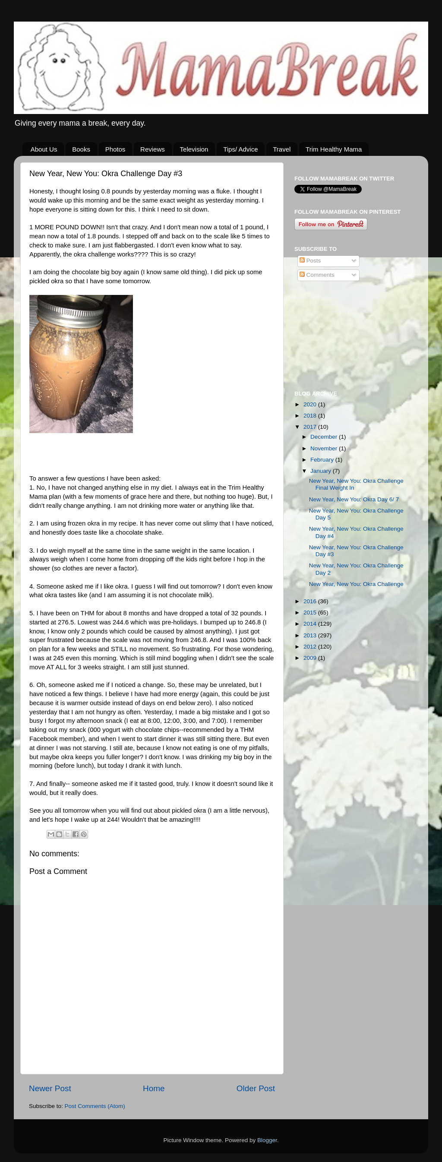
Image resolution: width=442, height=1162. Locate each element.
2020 (310, 404)
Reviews (152, 149)
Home (153, 1088)
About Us (44, 149)
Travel (281, 149)
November (324, 448)
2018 (310, 415)
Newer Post (50, 1088)
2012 (310, 646)
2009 (310, 658)
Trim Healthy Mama (334, 149)
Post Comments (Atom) (95, 1106)
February (322, 459)
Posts (310, 260)
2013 (310, 635)
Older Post (256, 1088)
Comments (317, 275)
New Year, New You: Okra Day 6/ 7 (354, 499)
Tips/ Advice (240, 149)
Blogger (267, 1140)
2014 (310, 624)
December (324, 437)
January (321, 471)
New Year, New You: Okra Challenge (356, 584)
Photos (115, 149)
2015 (310, 612)
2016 (310, 601)
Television (194, 149)
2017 (310, 427)
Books (81, 149)
